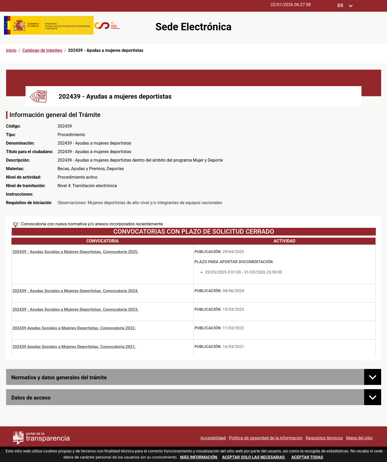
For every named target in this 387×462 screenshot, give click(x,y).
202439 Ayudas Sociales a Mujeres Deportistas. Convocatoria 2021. (74, 346)
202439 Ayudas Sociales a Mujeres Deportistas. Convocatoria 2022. (74, 328)
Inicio (11, 50)
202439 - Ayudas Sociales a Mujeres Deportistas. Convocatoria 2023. (76, 309)
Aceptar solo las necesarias (254, 457)
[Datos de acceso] (372, 397)
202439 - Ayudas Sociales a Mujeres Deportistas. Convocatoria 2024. (76, 290)
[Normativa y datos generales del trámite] (372, 377)
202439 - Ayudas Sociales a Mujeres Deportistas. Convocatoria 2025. (76, 251)
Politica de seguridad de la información (266, 437)
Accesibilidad (213, 437)
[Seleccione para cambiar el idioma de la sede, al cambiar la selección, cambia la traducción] (345, 6)
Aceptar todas (307, 457)
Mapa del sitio (359, 437)
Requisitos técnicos (324, 437)
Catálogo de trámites (42, 50)
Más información (199, 457)
